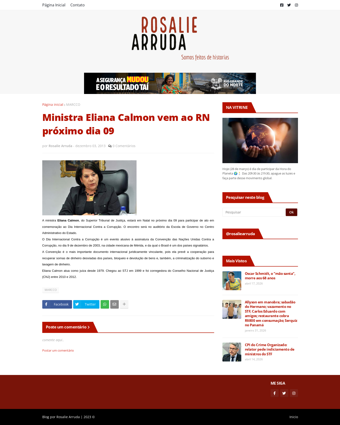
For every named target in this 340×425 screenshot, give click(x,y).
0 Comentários (124, 146)
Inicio (293, 417)
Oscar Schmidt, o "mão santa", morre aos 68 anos (270, 275)
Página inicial (52, 104)
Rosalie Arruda (68, 417)
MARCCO (73, 104)
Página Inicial (53, 5)
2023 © (89, 417)
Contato (77, 5)
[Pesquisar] (254, 212)
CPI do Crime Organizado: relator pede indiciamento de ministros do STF (269, 349)
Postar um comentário (58, 350)
